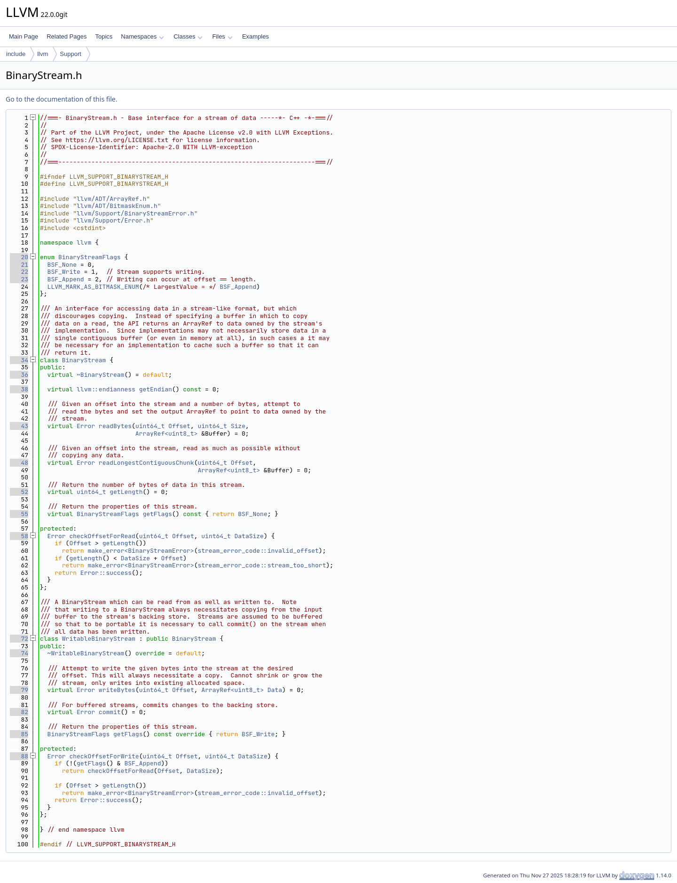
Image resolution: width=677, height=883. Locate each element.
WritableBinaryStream (98, 639)
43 (19, 426)
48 (19, 463)
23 (19, 279)
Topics (103, 36)
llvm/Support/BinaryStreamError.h (135, 213)
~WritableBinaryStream (86, 653)
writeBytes (117, 690)
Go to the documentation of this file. (61, 99)
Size (238, 426)
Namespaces (142, 36)
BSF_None (62, 265)
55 (19, 514)
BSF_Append (65, 279)
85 (19, 734)
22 (19, 272)
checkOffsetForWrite (104, 756)
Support (70, 53)
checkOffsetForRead (102, 536)
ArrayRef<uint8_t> (166, 434)
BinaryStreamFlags (89, 257)
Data (275, 690)
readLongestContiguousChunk (146, 463)
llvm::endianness (106, 389)
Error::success (106, 573)
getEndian (155, 389)
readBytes (115, 426)
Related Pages (67, 36)
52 (19, 492)
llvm (42, 53)
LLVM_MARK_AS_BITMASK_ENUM (93, 287)
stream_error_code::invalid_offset (257, 551)
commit (110, 712)
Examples (255, 36)
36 (19, 375)
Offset (179, 426)
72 (19, 639)
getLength (126, 492)
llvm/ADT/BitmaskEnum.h (117, 206)
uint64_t (150, 426)
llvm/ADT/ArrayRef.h (111, 199)
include (15, 53)
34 (19, 360)
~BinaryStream (100, 375)
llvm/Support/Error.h (113, 220)
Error (86, 426)
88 (19, 756)
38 (19, 389)
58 (19, 536)
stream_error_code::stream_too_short (261, 565)
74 (19, 653)
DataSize (249, 536)
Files (222, 36)
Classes (188, 36)
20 (19, 257)
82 (19, 712)
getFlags (157, 514)
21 (19, 265)
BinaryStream (84, 360)
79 (19, 690)
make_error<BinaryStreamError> (140, 551)
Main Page (23, 36)
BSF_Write (63, 272)
